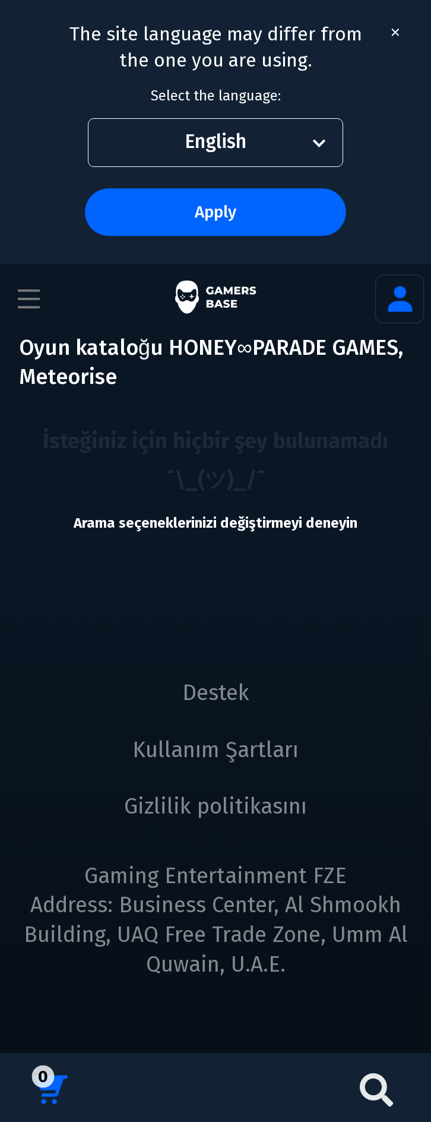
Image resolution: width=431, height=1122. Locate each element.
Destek (215, 693)
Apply (215, 212)
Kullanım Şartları (215, 750)
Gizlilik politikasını (215, 806)
